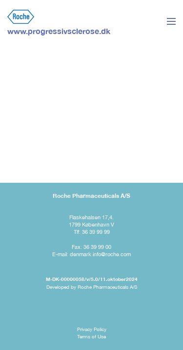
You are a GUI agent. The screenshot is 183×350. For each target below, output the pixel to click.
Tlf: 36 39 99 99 (92, 232)
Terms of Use (91, 336)
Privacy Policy (91, 329)
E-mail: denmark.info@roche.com (91, 254)
